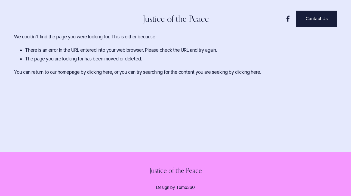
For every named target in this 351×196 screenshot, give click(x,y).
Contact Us (317, 18)
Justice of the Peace (176, 19)
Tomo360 (185, 187)
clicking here (99, 72)
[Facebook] (288, 18)
